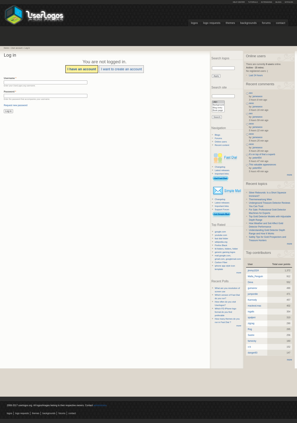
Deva (250, 282)
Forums (266, 23)
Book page (218, 110)
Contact (280, 23)
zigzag (251, 323)
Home (6, 48)
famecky (252, 341)
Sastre (251, 335)
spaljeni (252, 317)
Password (10, 91)
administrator (100, 405)
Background (218, 105)
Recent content (222, 145)
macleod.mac (254, 305)
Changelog (220, 167)
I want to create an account (121, 69)
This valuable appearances (262, 164)
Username (10, 78)
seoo (251, 103)
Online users (221, 142)
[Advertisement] (148, 35)
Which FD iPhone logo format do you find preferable (225, 312)
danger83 (252, 352)
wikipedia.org (221, 242)
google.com (220, 232)
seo (250, 93)
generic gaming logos (225, 252)
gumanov (252, 288)
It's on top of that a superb (262, 154)
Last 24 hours (256, 75)
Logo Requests (211, 23)
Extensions (266, 2)
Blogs (278, 2)
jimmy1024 (253, 270)
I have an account (81, 69)
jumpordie (253, 294)
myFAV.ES (289, 2)
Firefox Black (221, 245)
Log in (27, 48)
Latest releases (222, 170)
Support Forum (222, 209)
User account (16, 48)
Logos (194, 23)
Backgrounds (248, 23)
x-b (249, 347)
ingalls (251, 311)
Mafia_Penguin (255, 276)
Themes (230, 23)
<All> (218, 102)
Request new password (15, 105)
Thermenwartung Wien (260, 199)
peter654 (256, 157)
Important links (222, 174)
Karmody (252, 300)
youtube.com (221, 235)
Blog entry (218, 107)
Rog (250, 329)
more (238, 272)
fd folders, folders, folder (226, 249)
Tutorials (253, 2)
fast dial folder (221, 238)
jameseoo (257, 96)
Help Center (239, 2)
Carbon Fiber (221, 262)
